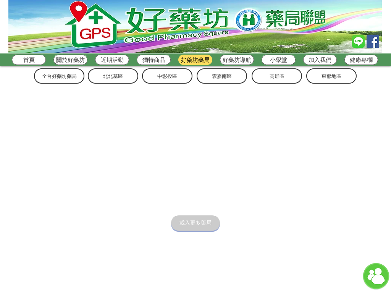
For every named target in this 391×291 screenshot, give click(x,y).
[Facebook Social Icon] (373, 41)
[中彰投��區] (167, 76)
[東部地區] (331, 76)
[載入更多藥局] (195, 223)
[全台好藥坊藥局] (59, 76)
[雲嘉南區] (222, 76)
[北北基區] (113, 76)
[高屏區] (277, 76)
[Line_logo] (358, 41)
